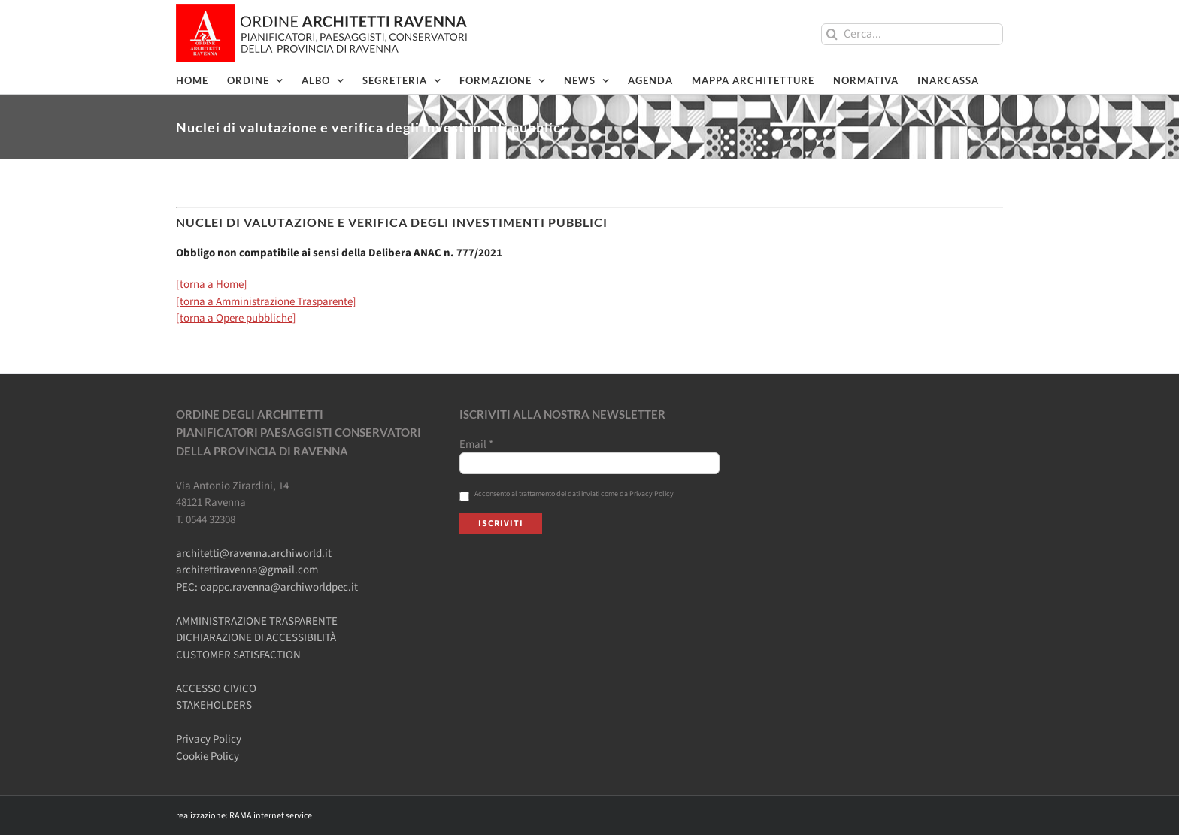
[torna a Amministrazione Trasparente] (266, 302)
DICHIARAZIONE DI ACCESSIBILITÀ (256, 638)
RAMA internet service (270, 815)
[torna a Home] (211, 284)
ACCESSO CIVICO (216, 689)
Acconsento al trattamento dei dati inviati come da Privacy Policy (566, 493)
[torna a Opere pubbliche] (236, 318)
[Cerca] (832, 34)
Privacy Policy (208, 739)
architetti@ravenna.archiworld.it (254, 553)
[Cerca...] (912, 34)
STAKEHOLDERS (214, 705)
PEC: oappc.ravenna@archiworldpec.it (267, 587)
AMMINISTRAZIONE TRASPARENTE (257, 621)
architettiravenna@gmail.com (247, 570)
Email (476, 444)
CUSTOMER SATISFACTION (238, 655)
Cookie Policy (207, 756)
